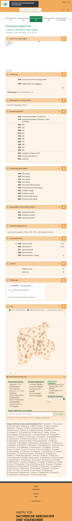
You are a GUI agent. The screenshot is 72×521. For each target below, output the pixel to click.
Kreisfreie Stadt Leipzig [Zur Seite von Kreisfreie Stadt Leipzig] (26, 30)
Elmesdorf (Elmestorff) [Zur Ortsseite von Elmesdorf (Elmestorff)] (41, 434)
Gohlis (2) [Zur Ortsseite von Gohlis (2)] (21, 437)
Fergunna (13, 393)
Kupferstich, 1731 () (15, 385)
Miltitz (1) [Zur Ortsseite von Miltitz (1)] (12, 456)
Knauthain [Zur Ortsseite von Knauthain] (12, 447)
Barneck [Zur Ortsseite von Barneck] (20, 428)
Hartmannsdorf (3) (23, 19)
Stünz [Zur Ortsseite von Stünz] (10, 470)
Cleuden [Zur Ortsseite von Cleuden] (56, 430)
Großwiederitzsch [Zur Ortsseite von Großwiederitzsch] (54, 437)
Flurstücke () (35, 396)
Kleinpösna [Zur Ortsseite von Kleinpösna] (32, 445)
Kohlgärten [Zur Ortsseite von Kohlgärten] (47, 447)
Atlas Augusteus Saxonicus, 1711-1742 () (16, 391)
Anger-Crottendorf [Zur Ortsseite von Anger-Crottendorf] (52, 426)
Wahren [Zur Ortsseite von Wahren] (34, 473)
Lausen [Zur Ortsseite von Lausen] (17, 449)
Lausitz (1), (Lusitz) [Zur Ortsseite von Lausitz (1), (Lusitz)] (29, 449)
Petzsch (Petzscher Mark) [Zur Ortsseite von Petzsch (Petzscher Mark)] (51, 460)
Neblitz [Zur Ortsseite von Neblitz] (25, 458)
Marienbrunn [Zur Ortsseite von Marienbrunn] (40, 453)
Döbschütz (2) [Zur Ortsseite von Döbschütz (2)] (37, 432)
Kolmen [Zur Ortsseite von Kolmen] (56, 447)
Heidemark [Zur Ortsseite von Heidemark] (53, 441)
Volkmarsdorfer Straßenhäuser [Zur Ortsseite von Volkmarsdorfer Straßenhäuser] (19, 473)
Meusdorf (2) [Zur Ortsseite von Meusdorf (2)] (52, 453)
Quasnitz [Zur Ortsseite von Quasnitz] (50, 464)
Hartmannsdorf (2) (10, 19)
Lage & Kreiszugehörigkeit (17, 39)
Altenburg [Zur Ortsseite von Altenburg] (25, 426)
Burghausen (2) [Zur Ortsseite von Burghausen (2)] (14, 430)
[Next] (69, 19)
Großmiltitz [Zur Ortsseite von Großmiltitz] (42, 437)
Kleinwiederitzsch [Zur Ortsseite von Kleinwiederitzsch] (45, 445)
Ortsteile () (35, 393)
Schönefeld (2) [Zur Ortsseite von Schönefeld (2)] (56, 466)
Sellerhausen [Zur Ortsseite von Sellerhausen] (25, 468)
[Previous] (2, 19)
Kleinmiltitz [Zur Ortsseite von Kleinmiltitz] (22, 445)
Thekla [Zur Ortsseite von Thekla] (17, 470)
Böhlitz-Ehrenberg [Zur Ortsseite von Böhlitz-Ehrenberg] (37, 430)
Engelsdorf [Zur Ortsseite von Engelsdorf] (55, 434)
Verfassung (12, 74)
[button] (63, 244)
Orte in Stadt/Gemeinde (18, 310)
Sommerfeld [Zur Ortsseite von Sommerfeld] (36, 468)
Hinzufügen (58, 414)
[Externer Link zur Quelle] (61, 244)
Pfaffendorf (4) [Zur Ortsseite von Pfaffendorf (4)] (13, 462)
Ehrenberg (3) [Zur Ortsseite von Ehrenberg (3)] (13, 434)
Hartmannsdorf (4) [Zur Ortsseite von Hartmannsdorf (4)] (40, 441)
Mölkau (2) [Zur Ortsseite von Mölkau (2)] (54, 456)
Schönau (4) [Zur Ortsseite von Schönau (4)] (45, 466)
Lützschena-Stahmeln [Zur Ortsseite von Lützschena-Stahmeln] (26, 453)
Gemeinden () (36, 387)
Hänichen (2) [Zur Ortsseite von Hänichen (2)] (58, 443)
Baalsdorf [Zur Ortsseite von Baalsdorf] (12, 428)
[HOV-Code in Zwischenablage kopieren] (28, 32)
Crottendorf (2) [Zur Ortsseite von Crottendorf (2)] (25, 432)
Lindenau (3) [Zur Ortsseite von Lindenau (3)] (26, 451)
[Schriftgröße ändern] (63, 10)
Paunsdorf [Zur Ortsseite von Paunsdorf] (37, 460)
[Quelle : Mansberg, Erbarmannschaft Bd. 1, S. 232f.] (63, 247)
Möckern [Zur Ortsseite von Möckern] (45, 456)
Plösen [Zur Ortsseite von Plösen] (60, 462)
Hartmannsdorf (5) (48, 19)
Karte (10, 306)
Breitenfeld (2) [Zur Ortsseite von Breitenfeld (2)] (50, 428)
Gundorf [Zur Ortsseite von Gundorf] (53, 439)
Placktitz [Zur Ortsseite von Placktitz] (24, 462)
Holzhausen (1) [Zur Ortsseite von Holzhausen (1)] (46, 443)
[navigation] (36, 19)
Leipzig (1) (38, 84)
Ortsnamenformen (14, 238)
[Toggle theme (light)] (68, 10)
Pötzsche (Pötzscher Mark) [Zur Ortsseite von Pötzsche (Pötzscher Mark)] (36, 464)
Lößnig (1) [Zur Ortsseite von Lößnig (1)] (59, 451)
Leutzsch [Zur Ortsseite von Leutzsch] (56, 449)
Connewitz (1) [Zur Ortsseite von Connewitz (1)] (13, 432)
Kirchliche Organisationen (17, 226)
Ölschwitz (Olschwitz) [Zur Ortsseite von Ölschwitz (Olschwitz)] (40, 475)
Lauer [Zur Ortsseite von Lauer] (10, 449)
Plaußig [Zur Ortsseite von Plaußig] (42, 462)
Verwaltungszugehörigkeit (17, 168)
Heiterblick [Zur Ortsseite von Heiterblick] (12, 443)
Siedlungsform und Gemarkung (19, 100)
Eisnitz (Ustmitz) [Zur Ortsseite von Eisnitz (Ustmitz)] (26, 434)
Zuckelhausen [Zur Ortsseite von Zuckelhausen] (13, 475)
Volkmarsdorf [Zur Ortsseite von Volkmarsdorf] (48, 470)
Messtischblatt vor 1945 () (15, 405)
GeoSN (15, 406)
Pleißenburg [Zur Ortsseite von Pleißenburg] (51, 462)
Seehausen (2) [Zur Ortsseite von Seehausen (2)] (13, 468)
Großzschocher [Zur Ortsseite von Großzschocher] (14, 439)
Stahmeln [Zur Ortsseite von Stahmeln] (46, 468)
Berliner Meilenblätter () (16, 396)
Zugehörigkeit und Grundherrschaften (21, 207)
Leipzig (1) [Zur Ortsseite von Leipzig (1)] (47, 449)
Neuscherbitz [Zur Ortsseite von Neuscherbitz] (46, 458)
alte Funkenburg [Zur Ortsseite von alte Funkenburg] (14, 426)
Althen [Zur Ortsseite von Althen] (34, 426)
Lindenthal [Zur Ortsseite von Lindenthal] (36, 451)
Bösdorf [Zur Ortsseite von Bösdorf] (48, 430)
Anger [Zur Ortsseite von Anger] (41, 426)
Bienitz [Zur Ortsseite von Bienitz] (28, 428)
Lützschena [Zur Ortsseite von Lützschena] (12, 453)
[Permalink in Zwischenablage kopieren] (33, 286)
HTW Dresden (14, 397)
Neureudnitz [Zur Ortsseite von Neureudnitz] (35, 458)
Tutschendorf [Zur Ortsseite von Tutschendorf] (36, 470)
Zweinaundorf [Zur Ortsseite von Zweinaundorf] (25, 475)
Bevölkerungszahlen (15, 111)
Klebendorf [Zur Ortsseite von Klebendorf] (12, 445)
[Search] (30, 10)
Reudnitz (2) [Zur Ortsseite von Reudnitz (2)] (13, 466)
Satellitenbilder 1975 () (56, 392)
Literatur (11, 264)
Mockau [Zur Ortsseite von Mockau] (37, 456)
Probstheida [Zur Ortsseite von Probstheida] (20, 464)
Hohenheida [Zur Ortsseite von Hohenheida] (34, 443)
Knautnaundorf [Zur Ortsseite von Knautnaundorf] (36, 447)
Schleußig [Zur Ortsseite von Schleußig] (35, 466)
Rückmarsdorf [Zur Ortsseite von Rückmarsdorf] (24, 466)
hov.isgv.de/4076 (25, 286)
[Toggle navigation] (66, 2)
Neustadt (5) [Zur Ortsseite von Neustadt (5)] (27, 460)
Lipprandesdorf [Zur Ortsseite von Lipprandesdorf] (48, 451)
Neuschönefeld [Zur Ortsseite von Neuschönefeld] (58, 458)
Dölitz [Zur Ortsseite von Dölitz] (47, 432)
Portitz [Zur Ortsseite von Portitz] (11, 464)
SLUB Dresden (14, 386)
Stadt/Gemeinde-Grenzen (36, 310)
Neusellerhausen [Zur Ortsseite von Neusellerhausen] (14, 460)
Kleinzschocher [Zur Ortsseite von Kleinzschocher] (59, 445)
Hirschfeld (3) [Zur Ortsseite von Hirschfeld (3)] (23, 443)
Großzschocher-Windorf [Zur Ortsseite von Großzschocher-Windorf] (30, 439)
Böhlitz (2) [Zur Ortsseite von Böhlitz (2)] (25, 430)
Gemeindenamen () (35, 390)
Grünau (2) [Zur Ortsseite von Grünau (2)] (44, 439)
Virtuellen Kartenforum (43, 417)
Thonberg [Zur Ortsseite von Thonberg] (25, 470)
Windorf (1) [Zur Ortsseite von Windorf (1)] (55, 473)
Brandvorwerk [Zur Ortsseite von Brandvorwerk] (38, 428)
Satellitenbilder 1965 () (56, 387)
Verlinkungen (12, 280)
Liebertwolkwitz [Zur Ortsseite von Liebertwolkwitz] (14, 451)
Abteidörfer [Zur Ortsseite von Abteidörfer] (47, 424)
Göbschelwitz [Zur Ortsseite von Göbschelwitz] (13, 441)
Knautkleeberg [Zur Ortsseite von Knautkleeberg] (23, 447)
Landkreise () (35, 384)
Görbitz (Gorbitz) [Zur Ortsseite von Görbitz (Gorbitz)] (26, 441)
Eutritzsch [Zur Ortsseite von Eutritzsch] (12, 437)
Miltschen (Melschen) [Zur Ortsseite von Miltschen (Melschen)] (25, 456)
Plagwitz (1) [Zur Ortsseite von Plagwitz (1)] (33, 462)
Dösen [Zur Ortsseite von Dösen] (54, 432)
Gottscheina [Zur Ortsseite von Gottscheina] (31, 437)
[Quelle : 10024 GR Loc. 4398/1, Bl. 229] (63, 244)
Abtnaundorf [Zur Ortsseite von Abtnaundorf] (58, 424)
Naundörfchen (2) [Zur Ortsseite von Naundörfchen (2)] (14, 458)
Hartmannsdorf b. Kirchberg (61, 19)
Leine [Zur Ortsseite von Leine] (39, 449)
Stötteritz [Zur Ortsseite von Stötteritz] (55, 468)
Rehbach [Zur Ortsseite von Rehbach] (59, 464)
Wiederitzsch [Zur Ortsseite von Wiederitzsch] (44, 473)
